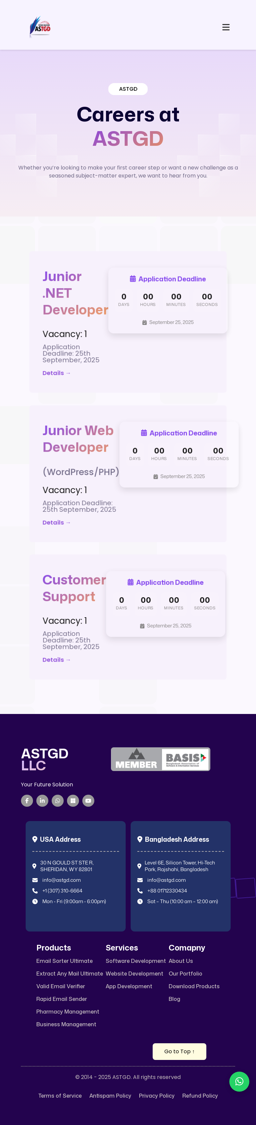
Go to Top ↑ (179, 1051)
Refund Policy (200, 1095)
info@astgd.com (61, 880)
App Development (129, 986)
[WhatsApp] (58, 801)
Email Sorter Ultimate (64, 961)
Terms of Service (60, 1095)
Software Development (136, 961)
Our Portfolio (185, 973)
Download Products (194, 986)
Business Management (66, 1024)
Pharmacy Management (67, 1011)
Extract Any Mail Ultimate (69, 973)
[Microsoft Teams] (73, 801)
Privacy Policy (157, 1095)
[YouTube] (88, 801)
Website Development (134, 973)
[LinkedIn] (42, 801)
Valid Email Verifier (60, 986)
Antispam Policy (110, 1095)
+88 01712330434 (167, 890)
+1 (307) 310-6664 (62, 890)
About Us (181, 961)
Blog (174, 999)
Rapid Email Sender (61, 999)
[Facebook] (27, 801)
